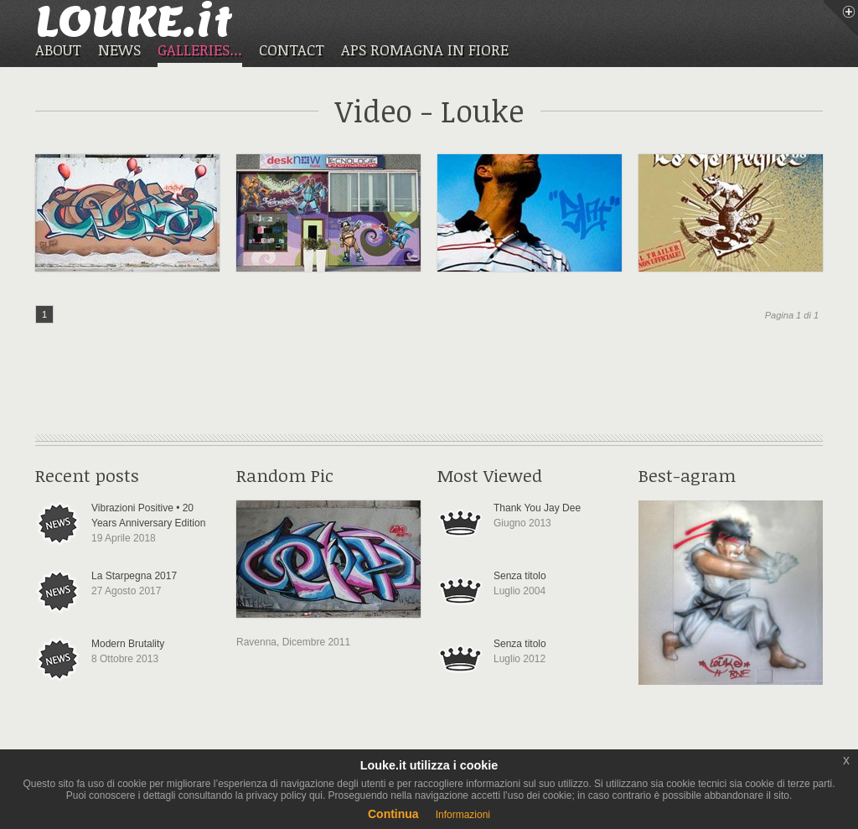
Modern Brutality (127, 644)
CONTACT (291, 49)
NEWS (119, 49)
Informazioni (463, 815)
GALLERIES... (200, 51)
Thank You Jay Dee (537, 508)
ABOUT (58, 49)
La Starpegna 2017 (134, 576)
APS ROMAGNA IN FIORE (425, 49)
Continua (393, 814)
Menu (840, 17)
